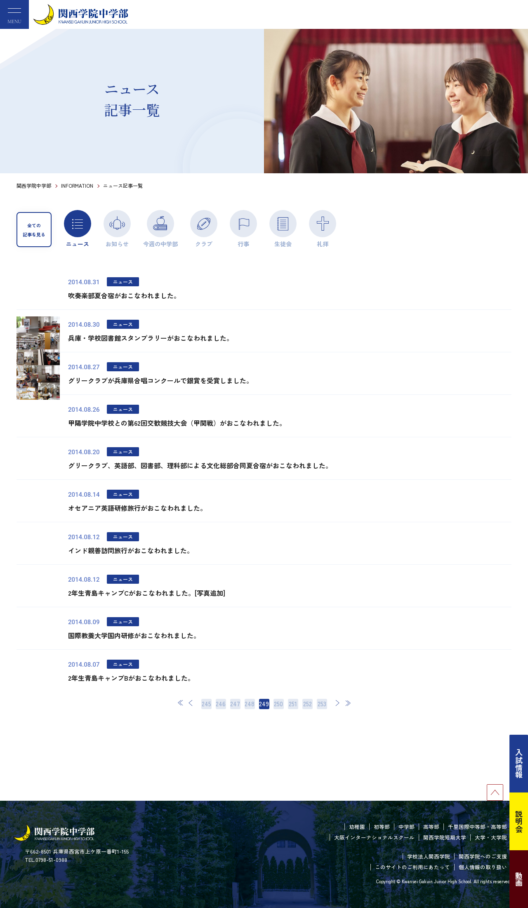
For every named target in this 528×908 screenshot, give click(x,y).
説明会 (519, 821)
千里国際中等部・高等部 (477, 826)
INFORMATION (77, 185)
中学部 (406, 826)
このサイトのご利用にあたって (412, 867)
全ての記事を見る (34, 230)
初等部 (382, 826)
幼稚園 (357, 826)
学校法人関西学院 (428, 856)
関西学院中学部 (33, 185)
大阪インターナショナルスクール (374, 837)
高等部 (431, 826)
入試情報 (519, 763)
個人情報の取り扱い (483, 867)
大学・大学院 (491, 837)
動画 (519, 879)
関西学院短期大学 (444, 837)
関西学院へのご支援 (483, 856)
